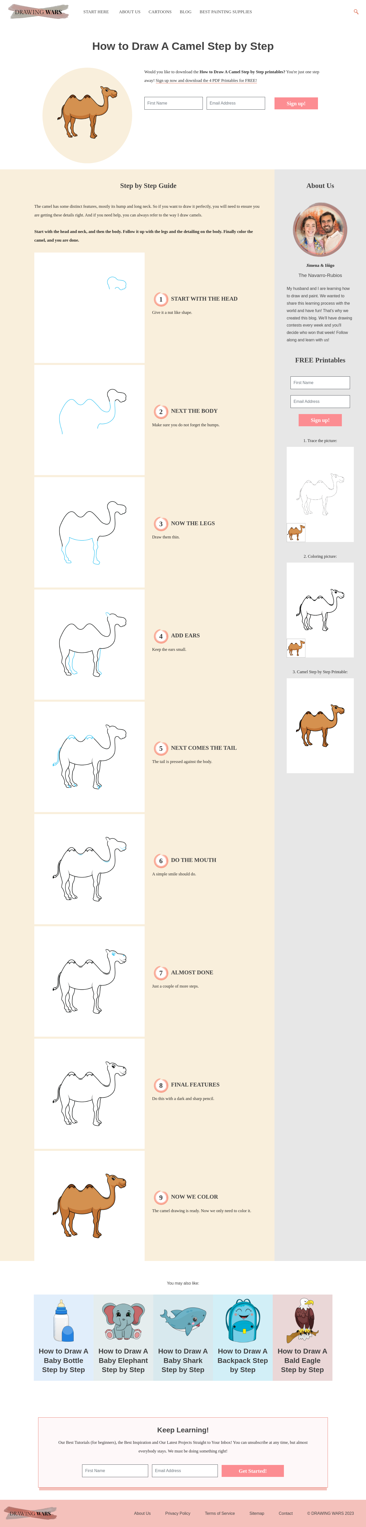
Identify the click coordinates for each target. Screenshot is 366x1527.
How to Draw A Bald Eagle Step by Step (302, 1360)
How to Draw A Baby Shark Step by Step (183, 1360)
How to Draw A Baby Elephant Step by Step (123, 1360)
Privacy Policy (177, 1513)
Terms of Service (220, 1513)
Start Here (96, 11)
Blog (185, 11)
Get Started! (253, 1471)
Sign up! (296, 103)
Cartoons (160, 11)
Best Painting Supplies (226, 11)
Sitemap (256, 1513)
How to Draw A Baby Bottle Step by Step (63, 1360)
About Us (130, 11)
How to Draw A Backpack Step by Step (243, 1360)
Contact (286, 1513)
